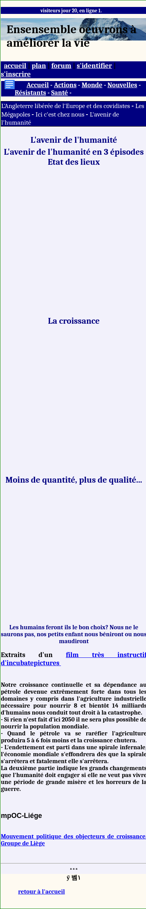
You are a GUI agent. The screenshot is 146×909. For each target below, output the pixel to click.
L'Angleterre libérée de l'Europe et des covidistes (66, 106)
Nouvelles (122, 85)
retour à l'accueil (41, 891)
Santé (59, 92)
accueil (15, 65)
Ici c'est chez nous (60, 114)
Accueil (38, 85)
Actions (65, 85)
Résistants (30, 92)
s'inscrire (16, 74)
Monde (92, 85)
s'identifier (94, 65)
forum (61, 65)
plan (39, 65)
